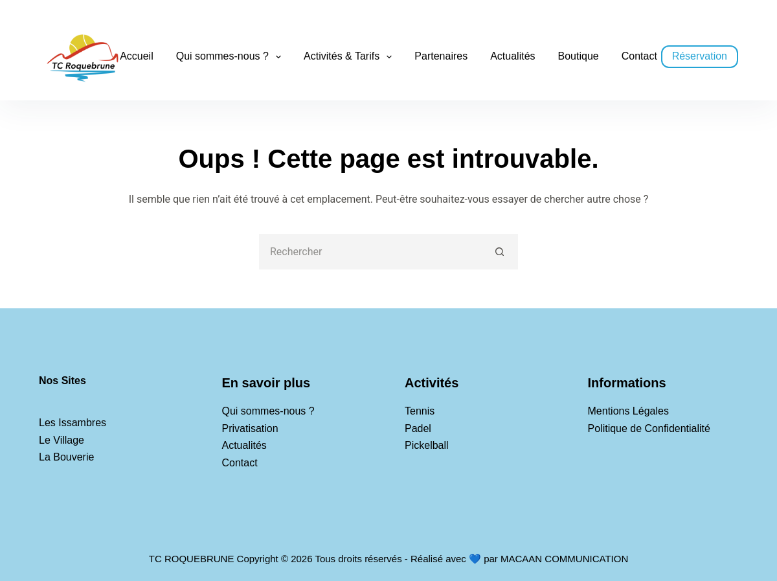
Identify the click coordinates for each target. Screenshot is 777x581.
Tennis (419, 410)
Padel (418, 428)
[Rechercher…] (370, 251)
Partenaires (440, 56)
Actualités (512, 56)
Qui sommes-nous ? (231, 57)
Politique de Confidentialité (649, 428)
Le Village (61, 440)
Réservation (699, 56)
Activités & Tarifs (350, 57)
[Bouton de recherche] (500, 251)
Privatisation (250, 428)
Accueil (136, 56)
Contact (639, 56)
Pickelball (427, 445)
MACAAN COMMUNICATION (564, 558)
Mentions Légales (628, 410)
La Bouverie (66, 456)
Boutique (578, 56)
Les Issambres (72, 422)
